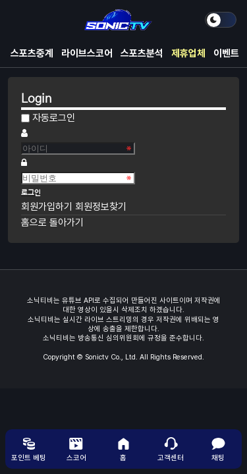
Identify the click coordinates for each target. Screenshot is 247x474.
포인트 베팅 (28, 449)
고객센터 (170, 449)
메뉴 (21, 19)
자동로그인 (53, 118)
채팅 (218, 449)
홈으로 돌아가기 (52, 222)
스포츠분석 (142, 53)
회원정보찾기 (100, 207)
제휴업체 (188, 53)
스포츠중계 (32, 53)
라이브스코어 (87, 53)
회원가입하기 (48, 207)
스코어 (76, 449)
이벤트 (226, 53)
